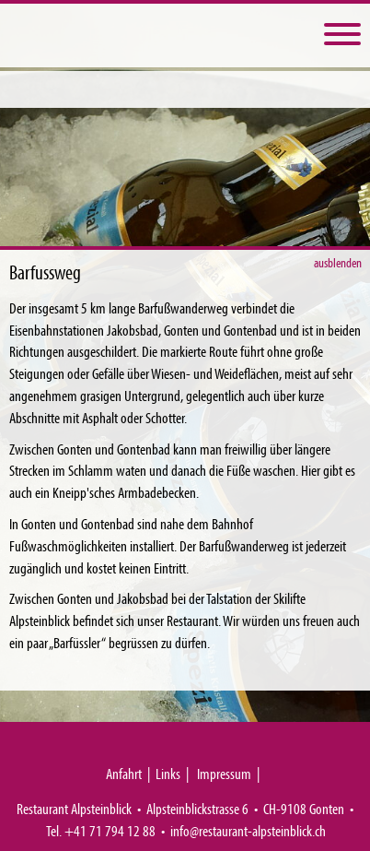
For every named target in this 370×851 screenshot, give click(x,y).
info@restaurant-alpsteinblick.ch (248, 830)
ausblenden (339, 262)
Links (168, 773)
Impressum (224, 773)
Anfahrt (124, 773)
